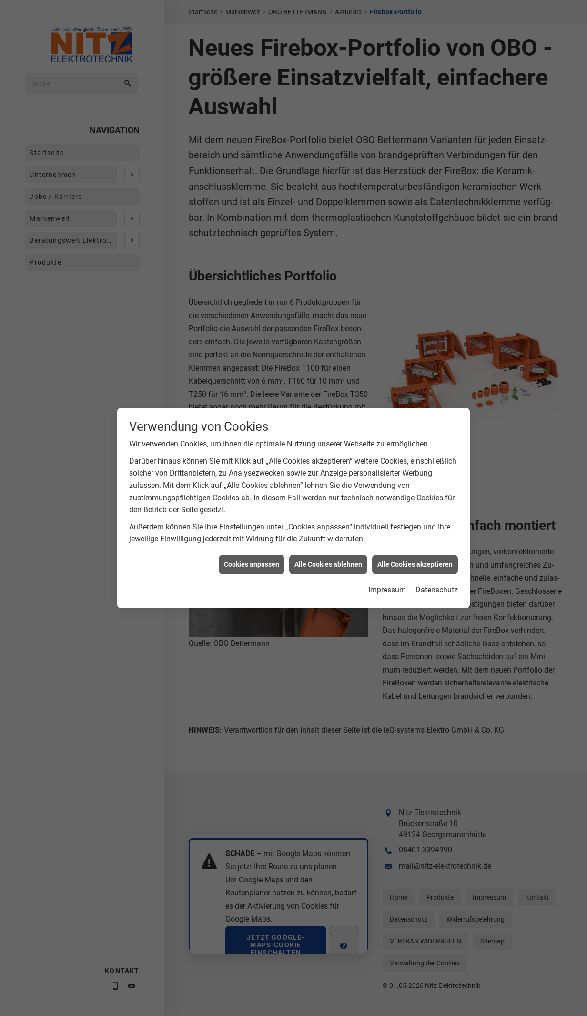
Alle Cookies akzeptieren (415, 523)
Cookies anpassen (251, 523)
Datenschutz (436, 548)
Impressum (387, 548)
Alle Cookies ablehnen (328, 523)
